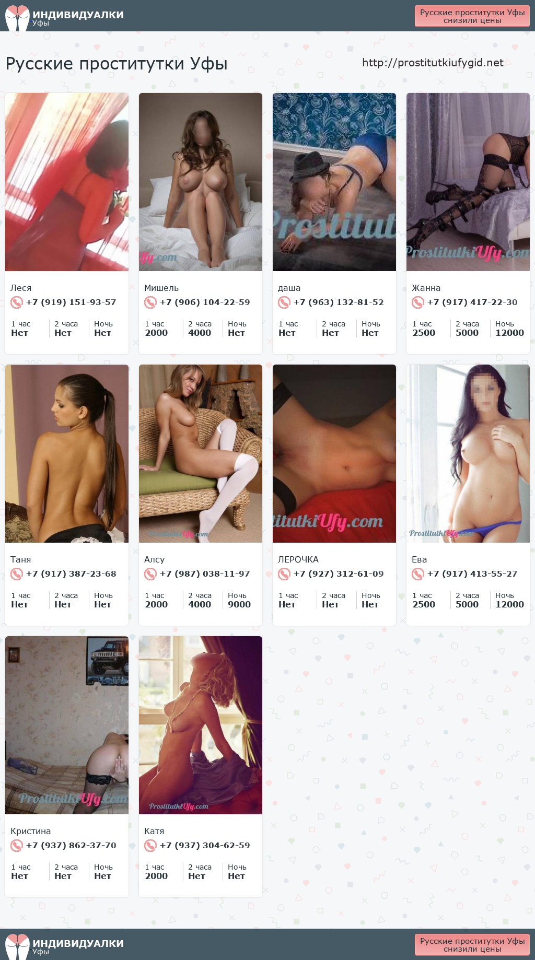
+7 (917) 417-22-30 (465, 302)
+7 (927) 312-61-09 (331, 574)
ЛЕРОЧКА (298, 559)
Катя (154, 831)
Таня (20, 559)
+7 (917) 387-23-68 (63, 574)
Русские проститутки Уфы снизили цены (472, 16)
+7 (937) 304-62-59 (197, 845)
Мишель (161, 288)
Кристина (30, 831)
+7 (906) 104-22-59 (197, 302)
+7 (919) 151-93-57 (63, 302)
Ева (419, 559)
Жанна (426, 288)
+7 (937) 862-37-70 (63, 845)
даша (289, 288)
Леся (21, 288)
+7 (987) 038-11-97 (197, 574)
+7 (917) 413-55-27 (465, 574)
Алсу (154, 559)
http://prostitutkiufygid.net (433, 62)
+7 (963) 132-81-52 (331, 302)
